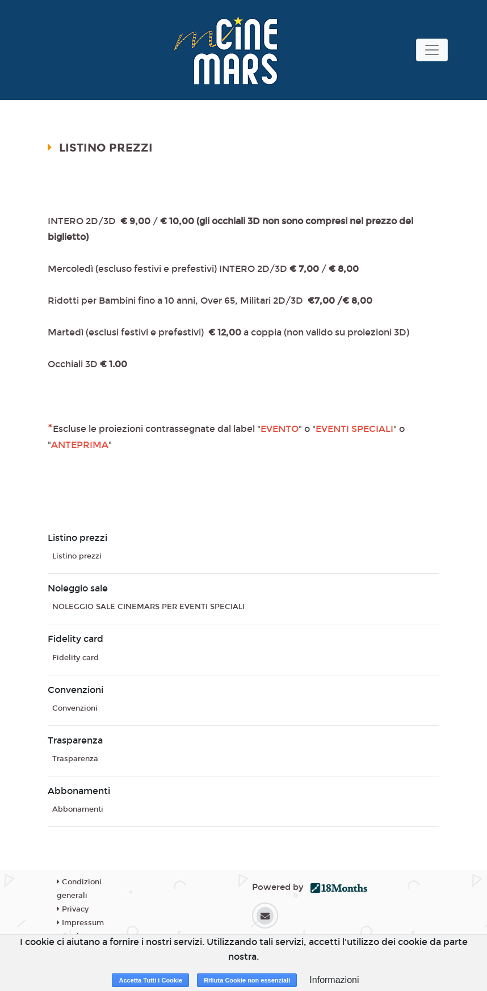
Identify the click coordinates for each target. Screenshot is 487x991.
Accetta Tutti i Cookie (150, 980)
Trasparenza (75, 758)
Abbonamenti (77, 809)
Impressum (80, 922)
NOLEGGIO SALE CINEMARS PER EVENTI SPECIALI (148, 606)
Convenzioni (75, 708)
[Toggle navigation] (432, 50)
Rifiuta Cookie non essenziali (247, 980)
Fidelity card (75, 657)
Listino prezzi (77, 556)
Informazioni (334, 980)
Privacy (73, 909)
